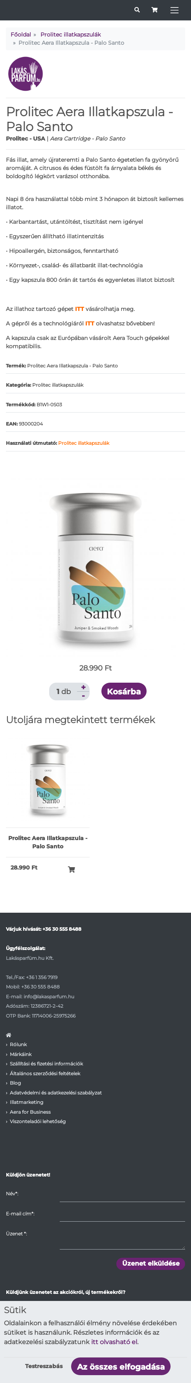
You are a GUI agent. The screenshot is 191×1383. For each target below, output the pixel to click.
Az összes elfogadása (121, 1367)
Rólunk (18, 1044)
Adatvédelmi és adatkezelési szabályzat (56, 1093)
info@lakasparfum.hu (49, 996)
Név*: (12, 1194)
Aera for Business (30, 1112)
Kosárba (124, 691)
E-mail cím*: (20, 1214)
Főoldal (21, 34)
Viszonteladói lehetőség (38, 1121)
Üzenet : (16, 1234)
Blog (15, 1083)
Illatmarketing (26, 1102)
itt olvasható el (114, 1342)
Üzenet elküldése (151, 1263)
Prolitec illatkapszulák (70, 34)
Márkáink (20, 1054)
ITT (89, 323)
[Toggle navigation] (174, 10)
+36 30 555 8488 (61, 929)
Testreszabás (43, 1366)
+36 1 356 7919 (41, 977)
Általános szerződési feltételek (45, 1073)
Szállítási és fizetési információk (46, 1064)
